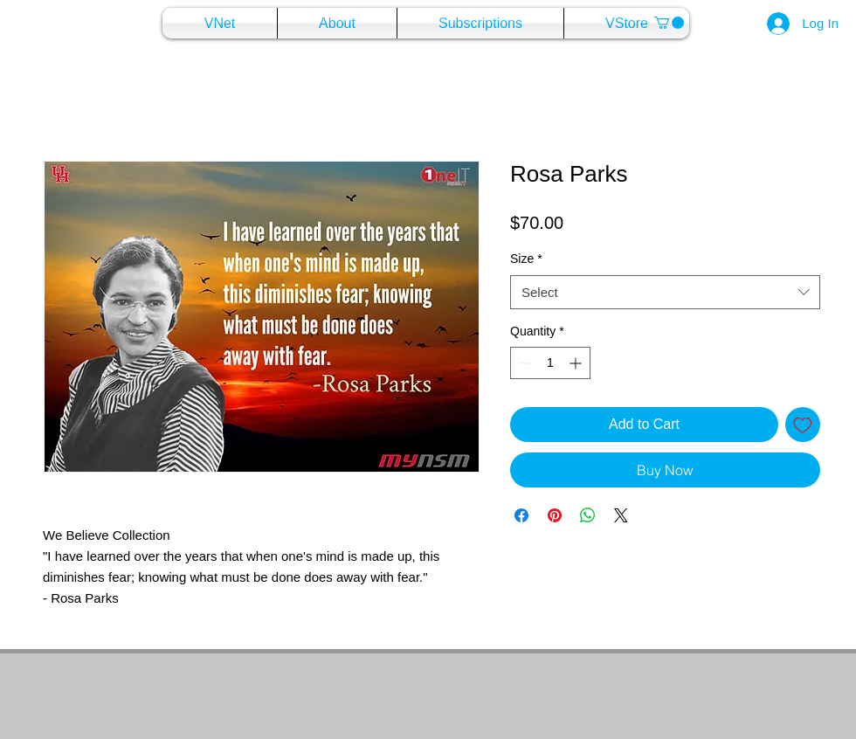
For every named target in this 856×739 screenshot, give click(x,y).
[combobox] (665, 292)
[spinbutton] (550, 363)
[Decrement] (524, 363)
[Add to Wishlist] (802, 424)
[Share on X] (621, 515)
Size (526, 259)
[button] (669, 23)
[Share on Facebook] (521, 515)
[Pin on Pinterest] (554, 515)
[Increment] (577, 363)
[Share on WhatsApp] (587, 515)
